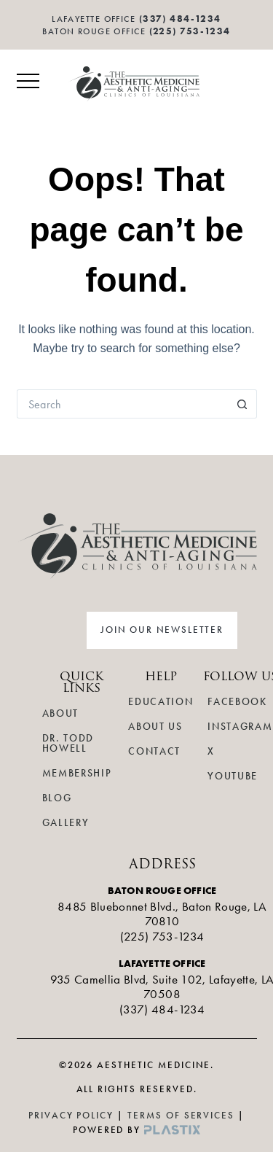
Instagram (239, 726)
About (60, 713)
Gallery (66, 823)
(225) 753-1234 (190, 31)
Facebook (236, 702)
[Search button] (242, 404)
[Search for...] (122, 404)
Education (160, 702)
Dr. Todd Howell (68, 743)
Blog (57, 798)
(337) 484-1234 (162, 1009)
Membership (77, 773)
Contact (154, 751)
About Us (155, 726)
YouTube (232, 776)
